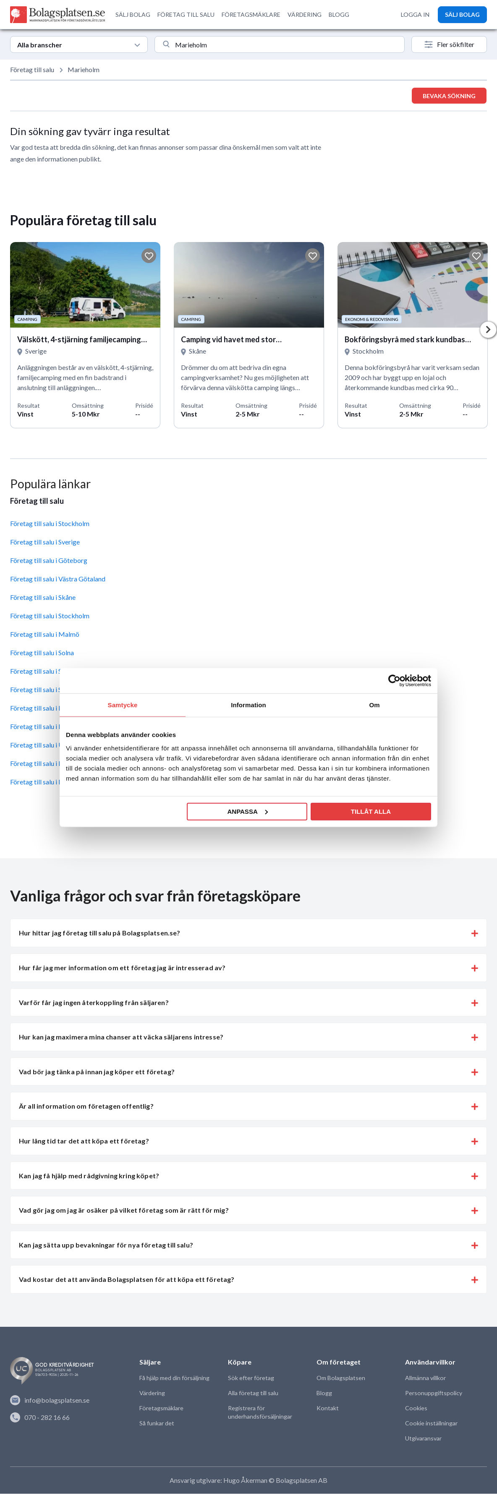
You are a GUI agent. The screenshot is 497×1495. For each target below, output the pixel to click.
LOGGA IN (415, 14)
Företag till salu (32, 69)
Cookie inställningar (431, 1424)
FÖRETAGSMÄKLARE (251, 14)
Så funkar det (156, 1424)
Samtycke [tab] (123, 704)
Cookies (415, 1409)
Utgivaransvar (423, 1439)
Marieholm (83, 69)
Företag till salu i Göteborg (48, 562)
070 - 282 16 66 (40, 1419)
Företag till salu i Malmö (44, 636)
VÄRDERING (305, 14)
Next (488, 330)
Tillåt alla (371, 811)
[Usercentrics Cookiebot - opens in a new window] (394, 681)
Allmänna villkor (425, 1379)
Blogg (324, 1394)
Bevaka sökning (449, 95)
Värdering (152, 1394)
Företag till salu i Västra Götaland (57, 580)
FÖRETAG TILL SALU (185, 14)
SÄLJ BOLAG (132, 14)
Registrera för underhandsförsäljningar (260, 1414)
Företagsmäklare (161, 1409)
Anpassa (247, 811)
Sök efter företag (250, 1379)
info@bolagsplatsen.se (50, 1402)
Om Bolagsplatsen (341, 1379)
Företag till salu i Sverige (45, 543)
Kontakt (327, 1409)
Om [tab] (374, 704)
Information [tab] (248, 704)
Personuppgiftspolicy (433, 1394)
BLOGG (339, 14)
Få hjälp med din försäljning (174, 1379)
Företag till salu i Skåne (43, 599)
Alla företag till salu (253, 1394)
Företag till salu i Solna (42, 654)
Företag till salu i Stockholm (49, 525)
